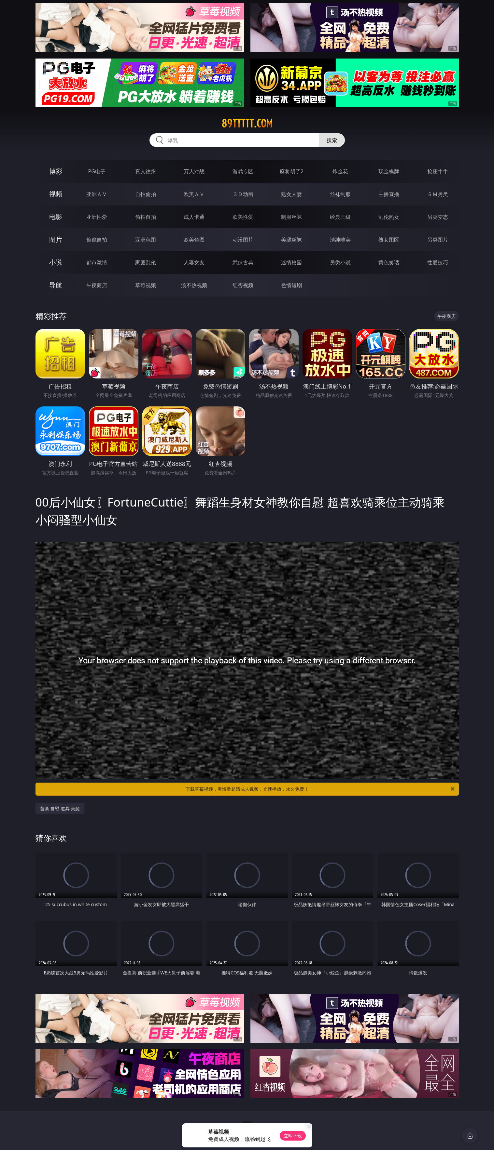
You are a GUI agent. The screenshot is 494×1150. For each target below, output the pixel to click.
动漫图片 (243, 239)
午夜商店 (96, 285)
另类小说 (340, 262)
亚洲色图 (145, 239)
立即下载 (293, 1135)
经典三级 (340, 216)
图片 (55, 239)
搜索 (332, 140)
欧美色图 (194, 239)
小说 (55, 262)
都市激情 (96, 262)
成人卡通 (194, 216)
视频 (55, 194)
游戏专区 (243, 171)
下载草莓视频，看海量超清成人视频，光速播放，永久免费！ (321, 789)
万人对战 (194, 171)
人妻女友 (194, 262)
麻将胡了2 (291, 171)
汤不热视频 (194, 285)
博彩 (55, 171)
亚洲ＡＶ (96, 194)
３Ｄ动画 (243, 194)
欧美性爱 (243, 216)
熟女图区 (388, 239)
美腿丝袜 (291, 239)
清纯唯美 (340, 239)
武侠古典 (243, 262)
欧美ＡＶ (194, 194)
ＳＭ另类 (437, 194)
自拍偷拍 (145, 194)
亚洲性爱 (96, 216)
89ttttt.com (247, 123)
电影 (55, 216)
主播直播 (388, 194)
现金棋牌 (388, 171)
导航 (55, 285)
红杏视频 (243, 285)
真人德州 (145, 171)
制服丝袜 (291, 216)
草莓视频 (145, 285)
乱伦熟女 (388, 216)
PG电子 (97, 171)
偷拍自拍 (145, 216)
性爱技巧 (437, 262)
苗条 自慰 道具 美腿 (60, 808)
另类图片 (437, 239)
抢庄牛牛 (437, 171)
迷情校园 (291, 262)
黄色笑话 (388, 262)
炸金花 (340, 171)
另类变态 (437, 216)
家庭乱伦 (145, 262)
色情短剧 (291, 285)
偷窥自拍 (96, 239)
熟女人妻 (291, 194)
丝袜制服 (340, 194)
